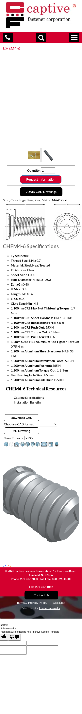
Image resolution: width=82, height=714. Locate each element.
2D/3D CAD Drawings (41, 192)
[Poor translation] (14, 637)
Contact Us (41, 595)
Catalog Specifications (29, 397)
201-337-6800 (29, 579)
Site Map (59, 602)
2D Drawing (21, 431)
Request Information (40, 179)
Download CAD (21, 417)
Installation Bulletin (27, 402)
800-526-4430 (61, 579)
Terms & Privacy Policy (32, 602)
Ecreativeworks (49, 608)
